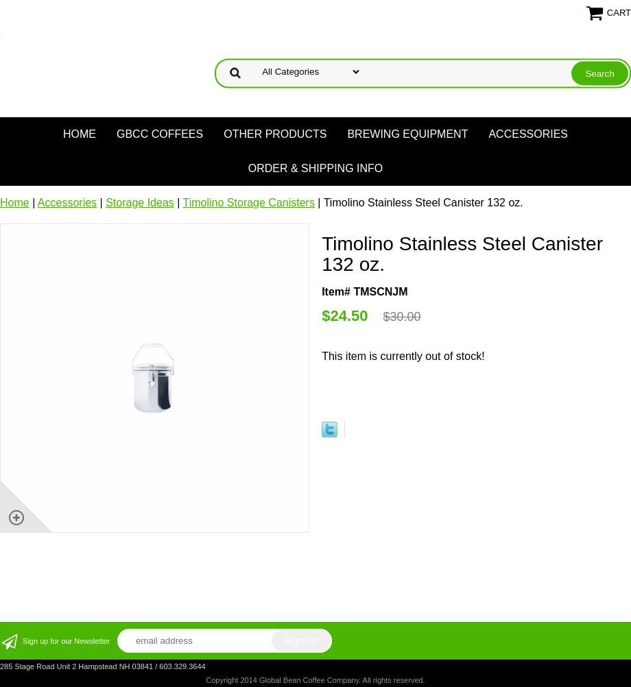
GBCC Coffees (160, 134)
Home (79, 134)
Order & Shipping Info (315, 168)
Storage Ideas (140, 202)
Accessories (528, 134)
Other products (275, 134)
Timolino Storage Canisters (249, 202)
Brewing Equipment (407, 134)
